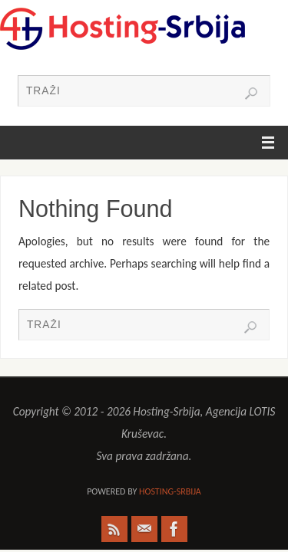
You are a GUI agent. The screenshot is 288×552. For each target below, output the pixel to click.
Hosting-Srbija (170, 491)
